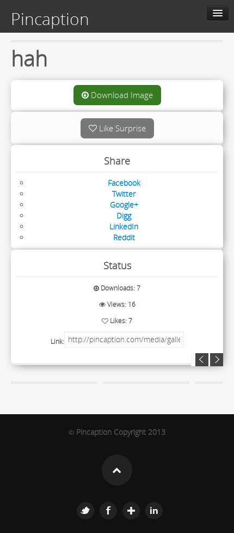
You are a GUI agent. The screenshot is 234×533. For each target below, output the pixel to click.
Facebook (108, 510)
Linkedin (154, 510)
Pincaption (50, 19)
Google (131, 510)
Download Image (117, 94)
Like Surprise (117, 128)
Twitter (85, 510)
